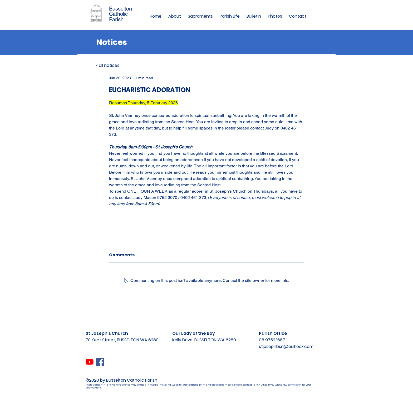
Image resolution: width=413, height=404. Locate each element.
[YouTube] (90, 362)
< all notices (107, 65)
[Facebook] (100, 362)
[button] (174, 14)
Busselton (120, 9)
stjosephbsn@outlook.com (286, 346)
